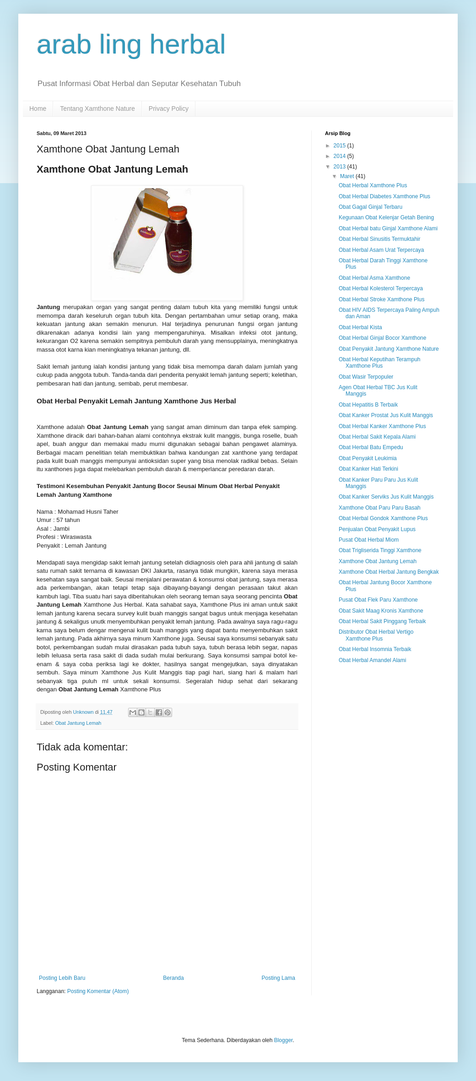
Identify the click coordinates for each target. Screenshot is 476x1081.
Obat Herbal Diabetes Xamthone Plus (384, 196)
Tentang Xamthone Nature (97, 108)
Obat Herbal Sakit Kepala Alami (377, 437)
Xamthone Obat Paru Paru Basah (380, 508)
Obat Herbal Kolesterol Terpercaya (381, 288)
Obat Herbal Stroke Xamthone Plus (381, 299)
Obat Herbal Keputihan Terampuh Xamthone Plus (380, 362)
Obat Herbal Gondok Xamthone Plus (383, 518)
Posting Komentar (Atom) (98, 991)
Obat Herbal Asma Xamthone (374, 278)
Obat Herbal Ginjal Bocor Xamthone (382, 338)
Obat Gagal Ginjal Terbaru (370, 207)
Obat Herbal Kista (360, 327)
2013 (340, 166)
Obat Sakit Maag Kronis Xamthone (381, 611)
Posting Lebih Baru (62, 978)
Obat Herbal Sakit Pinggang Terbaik (382, 621)
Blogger (283, 1040)
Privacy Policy (169, 108)
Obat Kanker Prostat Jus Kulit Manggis (386, 415)
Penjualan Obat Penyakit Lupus (377, 529)
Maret (348, 176)
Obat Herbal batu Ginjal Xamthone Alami (388, 228)
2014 (340, 156)
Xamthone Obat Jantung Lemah (377, 561)
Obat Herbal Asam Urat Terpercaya (381, 250)
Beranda (173, 978)
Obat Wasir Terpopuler (366, 377)
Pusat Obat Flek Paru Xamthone (378, 600)
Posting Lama (278, 978)
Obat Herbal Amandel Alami (372, 660)
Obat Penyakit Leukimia (368, 458)
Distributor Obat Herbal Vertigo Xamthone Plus (376, 635)
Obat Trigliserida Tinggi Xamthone (380, 550)
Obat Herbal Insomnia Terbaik (375, 649)
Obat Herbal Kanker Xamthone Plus (382, 426)
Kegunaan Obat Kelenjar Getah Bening (386, 217)
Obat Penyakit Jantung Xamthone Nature (389, 349)
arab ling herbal (131, 44)
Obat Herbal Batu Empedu (371, 447)
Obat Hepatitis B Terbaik (368, 405)
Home (37, 108)
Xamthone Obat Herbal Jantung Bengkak (389, 572)
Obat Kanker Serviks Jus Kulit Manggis (386, 497)
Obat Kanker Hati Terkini (368, 469)
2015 (340, 145)
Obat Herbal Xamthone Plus (373, 185)
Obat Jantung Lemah (78, 723)
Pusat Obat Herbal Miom (369, 540)
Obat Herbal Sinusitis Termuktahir (380, 239)
